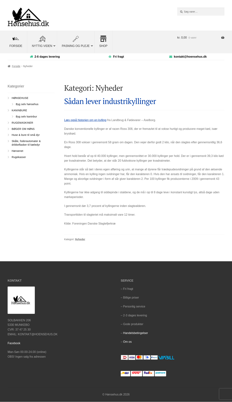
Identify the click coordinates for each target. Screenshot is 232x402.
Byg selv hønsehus (27, 104)
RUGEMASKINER (22, 122)
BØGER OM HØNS (23, 128)
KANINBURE (19, 110)
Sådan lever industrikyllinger (110, 101)
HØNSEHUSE (20, 98)
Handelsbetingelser (135, 333)
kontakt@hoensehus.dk (190, 56)
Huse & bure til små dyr (26, 135)
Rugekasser (19, 157)
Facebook (14, 343)
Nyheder (80, 239)
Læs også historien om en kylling (85, 120)
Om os (127, 341)
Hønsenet (17, 150)
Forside (16, 66)
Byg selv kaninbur (26, 116)
